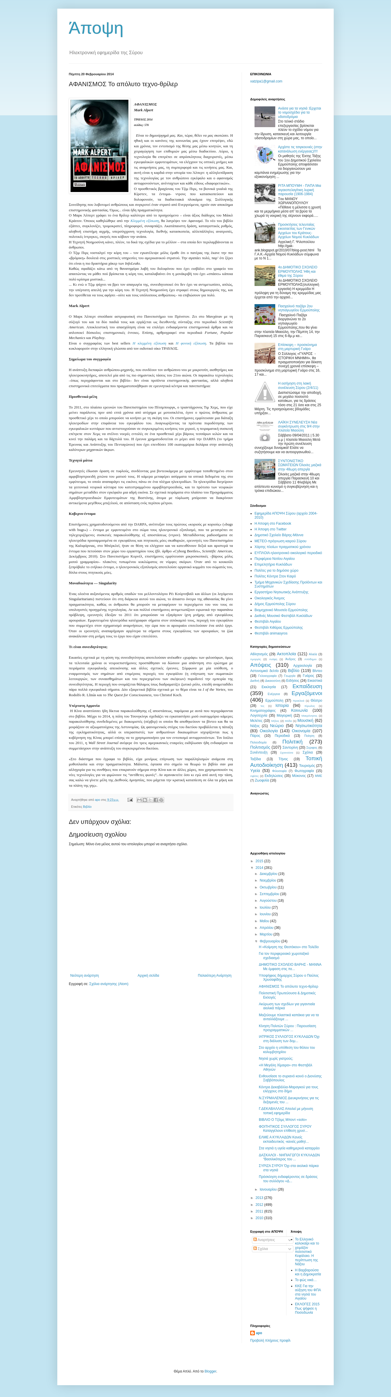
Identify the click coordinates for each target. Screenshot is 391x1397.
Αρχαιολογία (302, 666)
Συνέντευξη (258, 752)
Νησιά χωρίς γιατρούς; (276, 1059)
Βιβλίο (87, 806)
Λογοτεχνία (258, 715)
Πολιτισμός (260, 747)
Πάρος (255, 736)
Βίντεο (317, 671)
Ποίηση (309, 735)
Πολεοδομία (258, 742)
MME (318, 775)
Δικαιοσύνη (273, 680)
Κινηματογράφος (263, 711)
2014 (260, 868)
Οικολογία (269, 730)
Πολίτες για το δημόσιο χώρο (276, 570)
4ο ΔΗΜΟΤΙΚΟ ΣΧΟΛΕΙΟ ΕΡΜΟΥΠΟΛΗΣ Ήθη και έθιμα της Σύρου (297, 271)
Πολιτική (292, 742)
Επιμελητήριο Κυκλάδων (273, 564)
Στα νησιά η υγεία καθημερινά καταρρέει (289, 1148)
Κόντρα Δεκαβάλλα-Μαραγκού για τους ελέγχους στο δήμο (288, 1089)
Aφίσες (254, 775)
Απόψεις (260, 665)
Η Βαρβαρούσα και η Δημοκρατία (308, 1272)
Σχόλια (308, 752)
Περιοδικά (282, 736)
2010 (260, 1218)
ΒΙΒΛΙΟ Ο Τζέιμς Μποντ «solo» (283, 1120)
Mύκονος (299, 776)
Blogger (210, 1371)
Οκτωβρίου (269, 887)
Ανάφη (273, 659)
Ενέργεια (274, 694)
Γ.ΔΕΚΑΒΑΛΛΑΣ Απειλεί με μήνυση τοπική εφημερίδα (286, 1111)
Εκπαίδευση (307, 686)
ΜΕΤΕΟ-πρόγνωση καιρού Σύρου (280, 541)
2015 (260, 861)
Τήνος (283, 759)
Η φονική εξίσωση (191, 343)
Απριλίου (267, 928)
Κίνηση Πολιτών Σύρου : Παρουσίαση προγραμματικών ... (287, 1028)
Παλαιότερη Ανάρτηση (214, 976)
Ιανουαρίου (269, 1189)
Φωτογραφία (304, 771)
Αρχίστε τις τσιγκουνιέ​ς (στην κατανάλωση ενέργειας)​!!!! (300, 149)
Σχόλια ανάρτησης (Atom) (108, 984)
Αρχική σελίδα (148, 976)
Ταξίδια (255, 759)
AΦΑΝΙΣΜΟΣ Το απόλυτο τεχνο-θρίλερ (288, 986)
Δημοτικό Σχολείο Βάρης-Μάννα (279, 535)
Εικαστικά (315, 681)
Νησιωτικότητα (308, 725)
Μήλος (275, 720)
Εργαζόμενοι (307, 693)
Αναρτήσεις (264, 1240)
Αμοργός (255, 659)
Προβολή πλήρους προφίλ (270, 1340)
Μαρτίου (267, 934)
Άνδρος (290, 659)
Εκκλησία (269, 687)
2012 (260, 1205)
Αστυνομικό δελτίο (264, 671)
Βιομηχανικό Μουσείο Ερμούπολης (281, 610)
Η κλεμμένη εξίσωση (149, 343)
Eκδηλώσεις (274, 776)
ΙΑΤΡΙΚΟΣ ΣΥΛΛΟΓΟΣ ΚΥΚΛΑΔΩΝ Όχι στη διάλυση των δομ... (289, 1039)
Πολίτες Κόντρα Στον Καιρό (275, 576)
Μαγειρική (284, 715)
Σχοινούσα (286, 752)
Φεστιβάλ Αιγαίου (268, 622)
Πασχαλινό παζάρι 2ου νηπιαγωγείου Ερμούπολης (299, 308)
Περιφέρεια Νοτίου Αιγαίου (275, 559)
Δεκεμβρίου (269, 874)
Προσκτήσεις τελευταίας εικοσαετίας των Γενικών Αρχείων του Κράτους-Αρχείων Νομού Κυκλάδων (298, 231)
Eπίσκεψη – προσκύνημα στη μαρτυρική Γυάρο (297, 347)
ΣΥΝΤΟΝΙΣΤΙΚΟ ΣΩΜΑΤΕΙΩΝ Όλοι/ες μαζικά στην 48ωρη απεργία (299, 465)
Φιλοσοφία (279, 771)
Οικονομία (301, 730)
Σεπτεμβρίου (270, 894)
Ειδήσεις (292, 681)
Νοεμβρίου (268, 880)
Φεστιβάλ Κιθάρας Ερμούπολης (279, 628)
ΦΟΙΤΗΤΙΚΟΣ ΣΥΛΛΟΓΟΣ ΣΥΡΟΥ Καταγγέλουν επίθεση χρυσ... (285, 1129)
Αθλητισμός (259, 654)
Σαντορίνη (290, 747)
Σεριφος (311, 747)
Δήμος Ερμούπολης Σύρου (275, 604)
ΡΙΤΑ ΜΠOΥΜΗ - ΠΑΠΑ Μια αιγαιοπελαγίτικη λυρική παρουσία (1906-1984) (299, 190)
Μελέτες (256, 721)
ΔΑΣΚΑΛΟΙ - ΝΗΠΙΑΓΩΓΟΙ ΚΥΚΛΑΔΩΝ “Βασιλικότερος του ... (289, 1157)
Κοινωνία (299, 710)
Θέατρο (316, 700)
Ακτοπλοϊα (286, 654)
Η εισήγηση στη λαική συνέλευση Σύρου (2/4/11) (298, 385)
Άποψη (96, 27)
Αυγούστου (269, 901)
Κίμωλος (310, 705)
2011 (260, 1211)
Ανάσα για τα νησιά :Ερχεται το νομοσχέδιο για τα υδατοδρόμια (299, 112)
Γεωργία (289, 675)
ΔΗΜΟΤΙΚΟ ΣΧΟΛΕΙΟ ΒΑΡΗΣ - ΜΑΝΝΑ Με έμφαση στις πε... (290, 967)
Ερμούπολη (274, 700)
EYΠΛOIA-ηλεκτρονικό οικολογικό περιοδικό (288, 553)
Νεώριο (277, 725)
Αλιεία (313, 654)
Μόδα (288, 720)
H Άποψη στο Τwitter (270, 529)
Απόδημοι (310, 659)
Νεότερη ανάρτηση (84, 976)
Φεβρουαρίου (270, 941)
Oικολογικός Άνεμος (270, 598)
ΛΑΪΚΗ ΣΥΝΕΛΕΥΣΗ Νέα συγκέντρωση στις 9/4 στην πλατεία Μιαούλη (299, 426)
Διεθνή (254, 680)
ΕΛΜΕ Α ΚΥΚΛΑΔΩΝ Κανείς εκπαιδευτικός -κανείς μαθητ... (284, 1139)
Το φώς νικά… (306, 1280)
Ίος (262, 705)
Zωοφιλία (262, 780)
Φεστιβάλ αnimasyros (271, 633)
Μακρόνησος (309, 715)
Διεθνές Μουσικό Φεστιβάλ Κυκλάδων (283, 616)
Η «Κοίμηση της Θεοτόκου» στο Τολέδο (289, 947)
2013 (260, 1198)
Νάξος (255, 726)
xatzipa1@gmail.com (266, 81)
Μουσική (305, 720)
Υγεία (255, 770)
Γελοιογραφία (267, 675)
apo (259, 1333)
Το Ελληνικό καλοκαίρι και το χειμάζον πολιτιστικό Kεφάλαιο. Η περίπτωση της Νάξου (307, 1251)
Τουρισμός (307, 766)
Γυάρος (308, 676)
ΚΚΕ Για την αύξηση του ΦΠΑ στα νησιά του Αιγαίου (308, 1292)
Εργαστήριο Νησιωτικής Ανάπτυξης (281, 592)
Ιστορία (282, 705)
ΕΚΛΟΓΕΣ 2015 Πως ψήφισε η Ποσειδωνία (307, 1308)
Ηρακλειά (298, 700)
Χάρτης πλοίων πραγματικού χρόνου (283, 547)
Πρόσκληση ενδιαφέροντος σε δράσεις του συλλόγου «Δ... (288, 1179)
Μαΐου (265, 921)
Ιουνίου (266, 914)
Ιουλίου (266, 907)
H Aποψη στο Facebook (273, 523)
